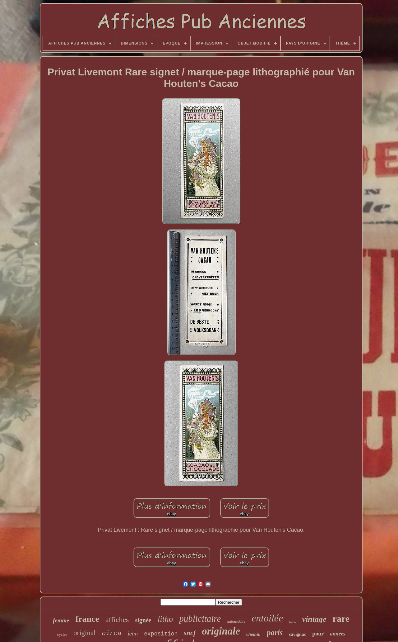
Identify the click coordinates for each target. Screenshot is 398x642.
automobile (236, 621)
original (84, 633)
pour (318, 633)
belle (292, 622)
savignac (297, 634)
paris (275, 632)
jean (133, 633)
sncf (190, 633)
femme (61, 620)
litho (165, 619)
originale (221, 631)
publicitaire (200, 619)
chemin (253, 634)
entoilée (267, 618)
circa (112, 633)
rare (341, 618)
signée (143, 620)
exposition (161, 634)
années (337, 634)
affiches (117, 620)
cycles (62, 634)
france (87, 619)
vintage (314, 619)
